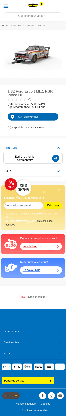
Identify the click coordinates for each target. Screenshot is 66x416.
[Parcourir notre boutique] (33, 15)
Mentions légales (26, 403)
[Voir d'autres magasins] (41, 4)
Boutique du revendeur (35, 410)
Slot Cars (29, 25)
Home (5, 25)
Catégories (16, 25)
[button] (58, 6)
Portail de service (28, 380)
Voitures (41, 25)
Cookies (45, 403)
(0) (19, 99)
